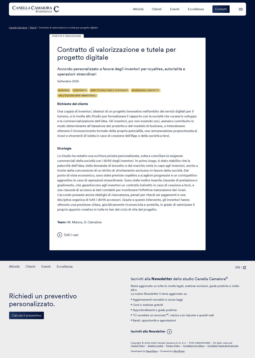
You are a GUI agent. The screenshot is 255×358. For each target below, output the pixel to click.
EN (237, 267)
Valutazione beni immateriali (77, 95)
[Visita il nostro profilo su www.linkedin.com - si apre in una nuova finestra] (13, 345)
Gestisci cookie (155, 346)
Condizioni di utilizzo (194, 346)
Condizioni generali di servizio (222, 346)
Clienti (157, 9)
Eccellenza (196, 9)
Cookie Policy (138, 346)
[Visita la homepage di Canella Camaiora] (36, 9)
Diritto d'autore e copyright (109, 90)
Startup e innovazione (66, 36)
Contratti (80, 90)
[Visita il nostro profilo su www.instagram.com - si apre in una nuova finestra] (33, 345)
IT (244, 267)
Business (64, 90)
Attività (138, 9)
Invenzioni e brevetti (145, 90)
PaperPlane (152, 351)
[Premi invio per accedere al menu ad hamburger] (241, 9)
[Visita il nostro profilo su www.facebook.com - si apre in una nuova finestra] (23, 345)
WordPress (179, 351)
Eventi (174, 9)
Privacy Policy (173, 346)
